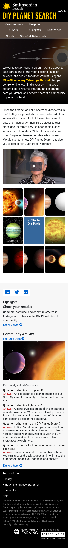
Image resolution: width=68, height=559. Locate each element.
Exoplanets (36, 24)
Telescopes (53, 30)
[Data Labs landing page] (20, 6)
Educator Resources (32, 36)
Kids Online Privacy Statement (22, 484)
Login (62, 11)
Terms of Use (11, 473)
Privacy (7, 479)
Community (13, 24)
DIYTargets (33, 30)
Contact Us (10, 490)
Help (5, 496)
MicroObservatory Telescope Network (27, 80)
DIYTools (11, 30)
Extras (9, 36)
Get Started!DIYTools (34, 221)
